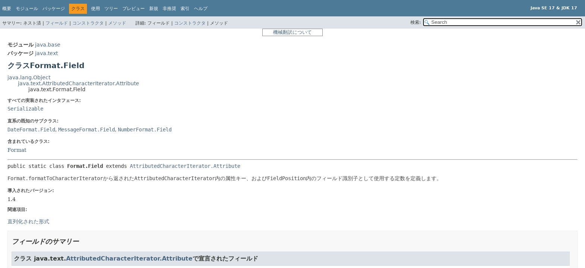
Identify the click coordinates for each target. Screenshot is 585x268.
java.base (47, 45)
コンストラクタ (88, 23)
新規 (153, 8)
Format (16, 150)
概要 (6, 8)
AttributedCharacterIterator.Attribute (185, 166)
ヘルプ (200, 8)
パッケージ (54, 8)
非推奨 (169, 8)
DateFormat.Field (31, 130)
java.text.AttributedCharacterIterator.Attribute (78, 83)
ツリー (111, 8)
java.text (46, 53)
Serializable (25, 109)
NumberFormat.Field (145, 130)
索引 (185, 8)
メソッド (117, 23)
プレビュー (133, 8)
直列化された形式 (28, 221)
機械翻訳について (292, 32)
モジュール (27, 8)
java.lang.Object (28, 77)
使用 (95, 8)
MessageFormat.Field (86, 130)
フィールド (57, 23)
